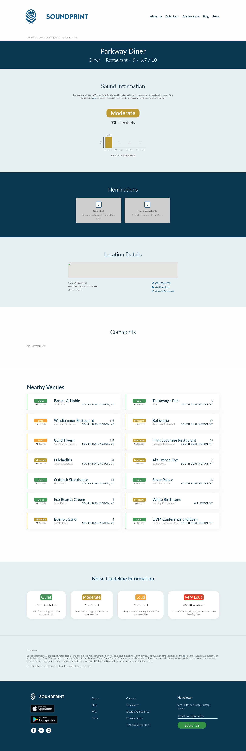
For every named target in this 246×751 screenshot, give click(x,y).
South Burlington (49, 37)
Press (216, 16)
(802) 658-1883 (160, 283)
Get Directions (160, 287)
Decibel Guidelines (137, 711)
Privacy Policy (134, 718)
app (94, 97)
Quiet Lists (172, 16)
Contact (131, 698)
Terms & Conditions (138, 724)
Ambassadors (191, 16)
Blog (206, 16)
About (156, 16)
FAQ (94, 711)
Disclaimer (132, 705)
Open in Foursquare (162, 291)
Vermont (31, 37)
